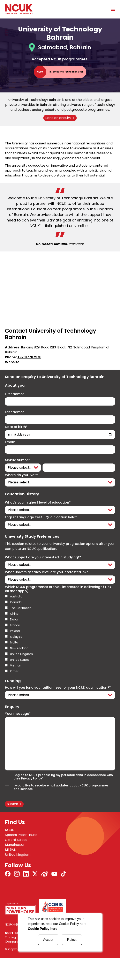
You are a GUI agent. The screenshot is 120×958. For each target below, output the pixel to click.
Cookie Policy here (42, 928)
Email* (10, 442)
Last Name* (14, 412)
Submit (12, 804)
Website (12, 362)
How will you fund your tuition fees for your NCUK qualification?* (58, 688)
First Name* (14, 394)
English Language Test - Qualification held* (41, 517)
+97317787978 (29, 357)
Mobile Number (17, 460)
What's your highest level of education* (38, 502)
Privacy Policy (31, 778)
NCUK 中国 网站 (15, 924)
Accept (48, 939)
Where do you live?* (21, 475)
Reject (71, 939)
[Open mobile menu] (111, 9)
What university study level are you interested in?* (46, 572)
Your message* (18, 714)
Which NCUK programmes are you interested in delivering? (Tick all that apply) (58, 589)
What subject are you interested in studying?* (43, 557)
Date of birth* (16, 427)
